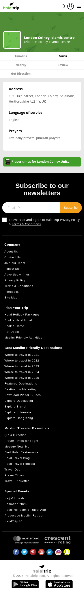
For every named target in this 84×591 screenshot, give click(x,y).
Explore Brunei (15, 406)
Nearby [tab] (20, 65)
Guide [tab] (63, 56)
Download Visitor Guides (22, 395)
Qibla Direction (15, 435)
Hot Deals (11, 331)
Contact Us (12, 257)
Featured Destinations (20, 383)
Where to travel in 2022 (21, 360)
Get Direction (21, 73)
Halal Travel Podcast (19, 463)
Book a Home (14, 326)
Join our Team (14, 263)
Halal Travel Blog (17, 458)
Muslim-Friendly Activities (23, 337)
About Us (11, 251)
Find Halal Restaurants (21, 452)
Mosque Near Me (17, 446)
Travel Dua (12, 469)
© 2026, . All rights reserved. (43, 576)
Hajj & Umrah (14, 498)
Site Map (10, 297)
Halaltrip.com (35, 576)
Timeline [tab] (21, 56)
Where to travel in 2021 (21, 354)
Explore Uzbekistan (18, 400)
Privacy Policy (70, 220)
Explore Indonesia (17, 412)
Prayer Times (14, 475)
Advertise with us (17, 274)
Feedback (11, 291)
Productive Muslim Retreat (23, 515)
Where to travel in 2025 (21, 377)
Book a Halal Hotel (18, 320)
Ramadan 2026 (15, 504)
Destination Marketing (20, 389)
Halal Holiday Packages (21, 314)
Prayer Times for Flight (21, 440)
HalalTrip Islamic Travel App (25, 509)
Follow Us (11, 268)
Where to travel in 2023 (21, 366)
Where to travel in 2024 (21, 372)
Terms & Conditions (26, 224)
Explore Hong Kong (18, 418)
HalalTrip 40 (13, 521)
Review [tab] (63, 65)
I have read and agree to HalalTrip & (44, 222)
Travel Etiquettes (17, 481)
